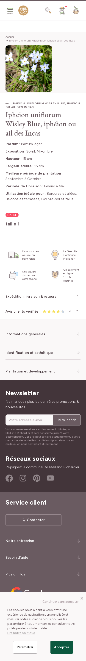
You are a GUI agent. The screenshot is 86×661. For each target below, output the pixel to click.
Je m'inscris (67, 420)
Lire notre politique (21, 633)
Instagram (23, 478)
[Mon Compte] (62, 10)
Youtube (50, 478)
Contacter (36, 520)
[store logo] (23, 11)
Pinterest (36, 478)
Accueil (10, 37)
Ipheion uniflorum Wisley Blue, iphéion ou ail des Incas (42, 40)
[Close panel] (82, 598)
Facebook (9, 478)
